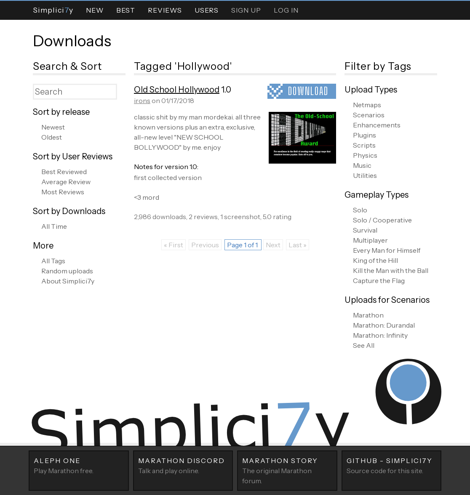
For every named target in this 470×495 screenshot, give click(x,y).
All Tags (53, 261)
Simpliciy (53, 9)
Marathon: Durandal (384, 325)
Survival (365, 230)
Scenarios (369, 115)
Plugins (364, 135)
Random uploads (67, 271)
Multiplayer (370, 240)
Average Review (66, 181)
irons (142, 100)
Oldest (51, 137)
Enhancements (377, 125)
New (95, 10)
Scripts (364, 145)
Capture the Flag (379, 280)
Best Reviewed (64, 171)
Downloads (72, 41)
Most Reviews (62, 192)
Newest (53, 127)
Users (207, 10)
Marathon (368, 315)
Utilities (365, 175)
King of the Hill (375, 260)
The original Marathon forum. (287, 470)
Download (308, 91)
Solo (360, 210)
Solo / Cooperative (382, 220)
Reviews (165, 10)
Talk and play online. (183, 465)
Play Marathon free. (79, 465)
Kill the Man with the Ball (390, 270)
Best (125, 10)
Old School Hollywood (176, 90)
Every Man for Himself (386, 250)
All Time (54, 226)
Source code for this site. (392, 465)
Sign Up (246, 10)
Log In (286, 10)
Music (362, 165)
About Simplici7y (67, 281)
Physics (365, 155)
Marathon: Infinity (380, 335)
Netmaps (367, 105)
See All (363, 345)
